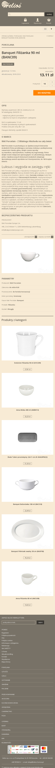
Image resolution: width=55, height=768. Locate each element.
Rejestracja (37, 21)
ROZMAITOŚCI (6, 743)
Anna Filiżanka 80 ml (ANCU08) (27, 598)
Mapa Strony (6, 662)
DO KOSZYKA (44, 92)
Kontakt (4, 657)
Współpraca (6, 659)
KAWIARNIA (5, 734)
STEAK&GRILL (6, 730)
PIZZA (4, 716)
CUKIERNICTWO (7, 711)
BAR (3, 738)
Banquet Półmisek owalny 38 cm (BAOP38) (27, 551)
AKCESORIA (5, 699)
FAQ (3, 638)
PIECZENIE (5, 689)
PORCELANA (6, 667)
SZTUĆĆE (5, 672)
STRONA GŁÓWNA (7, 36)
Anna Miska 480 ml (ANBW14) (27, 410)
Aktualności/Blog (7, 654)
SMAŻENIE (5, 684)
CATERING (5, 721)
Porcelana (18, 36)
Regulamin (5, 633)
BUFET (4, 726)
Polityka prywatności (8, 635)
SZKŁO (4, 676)
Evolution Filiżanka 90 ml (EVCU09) (27, 363)
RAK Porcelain (28, 36)
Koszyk (48, 21)
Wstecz (50, 36)
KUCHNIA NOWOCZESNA (10, 703)
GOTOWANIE (6, 680)
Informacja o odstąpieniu (10, 643)
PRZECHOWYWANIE (8, 694)
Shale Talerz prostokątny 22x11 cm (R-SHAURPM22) (27, 457)
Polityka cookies (7, 640)
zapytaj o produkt (45, 237)
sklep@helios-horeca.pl (36, 762)
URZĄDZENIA (6, 707)
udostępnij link (30, 237)
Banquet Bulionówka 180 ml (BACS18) (27, 504)
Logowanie (25, 21)
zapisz (40, 622)
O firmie (4, 652)
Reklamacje (5, 646)
